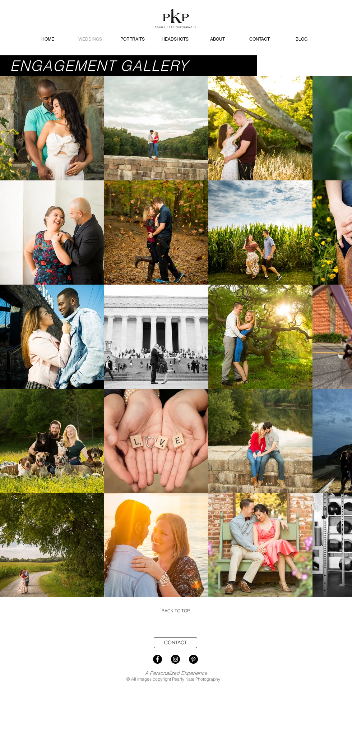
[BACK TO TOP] (175, 610)
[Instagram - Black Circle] (175, 659)
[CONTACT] (175, 642)
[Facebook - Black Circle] (157, 659)
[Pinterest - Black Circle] (193, 659)
